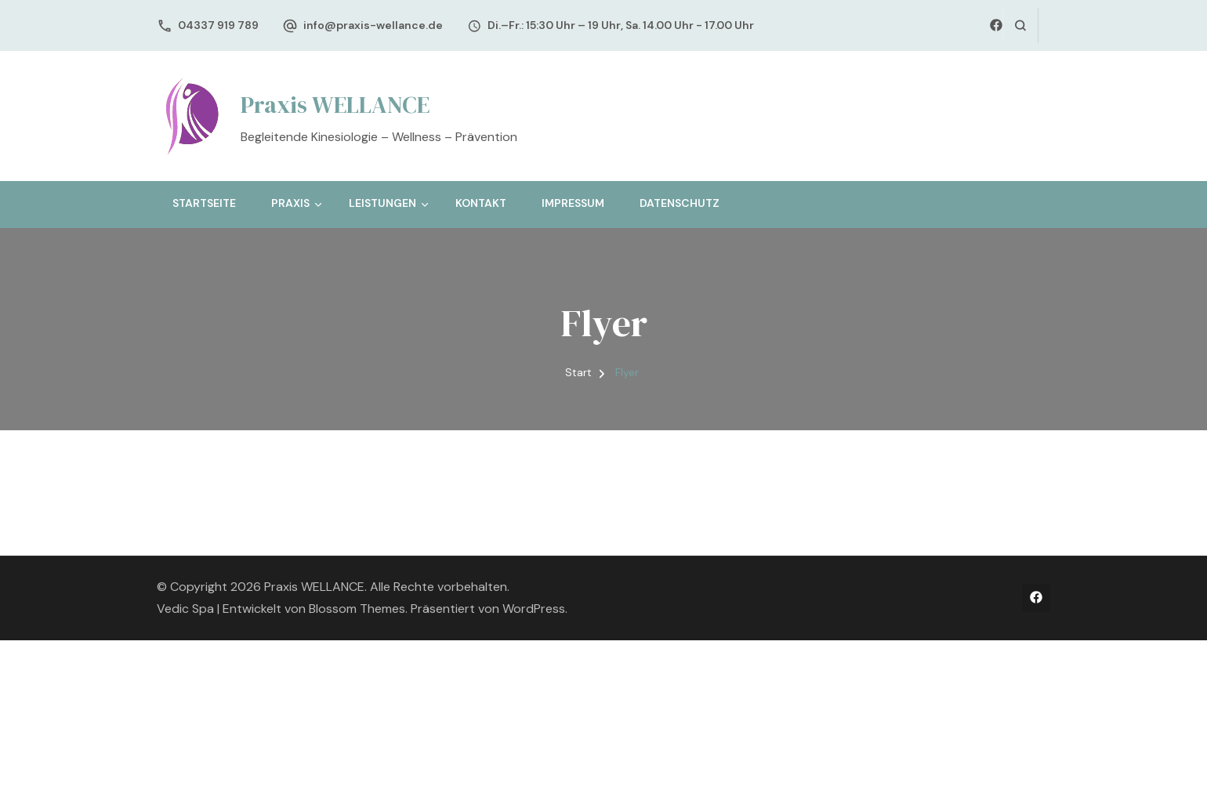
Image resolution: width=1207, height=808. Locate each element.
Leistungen (382, 203)
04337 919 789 (218, 25)
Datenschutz (679, 203)
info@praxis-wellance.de (373, 25)
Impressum (573, 203)
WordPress (533, 608)
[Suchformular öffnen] (1020, 25)
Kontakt (480, 203)
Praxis (290, 203)
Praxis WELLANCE (335, 105)
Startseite (204, 203)
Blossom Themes (357, 608)
